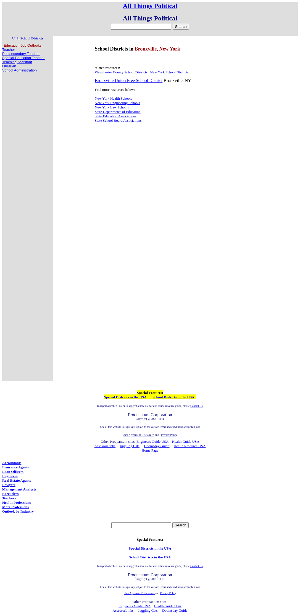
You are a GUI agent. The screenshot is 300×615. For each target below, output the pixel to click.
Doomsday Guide (156, 446)
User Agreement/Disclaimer (139, 593)
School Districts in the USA (173, 397)
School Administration (19, 70)
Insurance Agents (15, 467)
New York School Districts (169, 72)
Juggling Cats (130, 446)
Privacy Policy (168, 593)
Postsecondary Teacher (21, 54)
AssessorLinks (104, 446)
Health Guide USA (185, 441)
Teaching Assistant (17, 62)
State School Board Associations (118, 120)
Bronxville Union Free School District (128, 80)
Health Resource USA (190, 446)
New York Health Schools (113, 98)
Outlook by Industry (18, 511)
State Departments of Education (118, 112)
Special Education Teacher (23, 58)
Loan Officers (12, 472)
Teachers (9, 498)
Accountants (11, 463)
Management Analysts (19, 489)
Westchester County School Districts (121, 72)
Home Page (150, 450)
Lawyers (8, 485)
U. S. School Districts (27, 38)
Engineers (10, 476)
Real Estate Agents (16, 480)
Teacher (8, 49)
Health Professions (16, 502)
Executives (10, 494)
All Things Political (150, 5)
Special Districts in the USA (125, 397)
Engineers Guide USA (152, 441)
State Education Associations (115, 116)
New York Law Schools (112, 107)
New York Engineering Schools (117, 103)
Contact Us (196, 405)
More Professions (15, 507)
